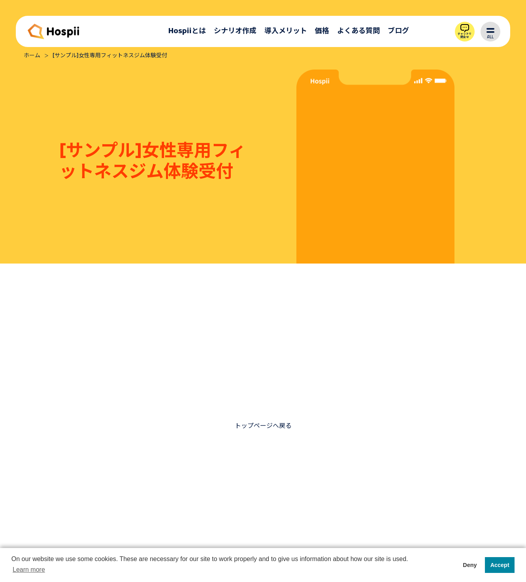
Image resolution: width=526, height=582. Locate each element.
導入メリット (285, 31)
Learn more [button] (29, 569)
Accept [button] (499, 565)
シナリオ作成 (235, 31)
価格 (322, 31)
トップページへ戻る (263, 426)
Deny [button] (470, 565)
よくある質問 (358, 31)
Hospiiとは (187, 31)
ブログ (398, 31)
